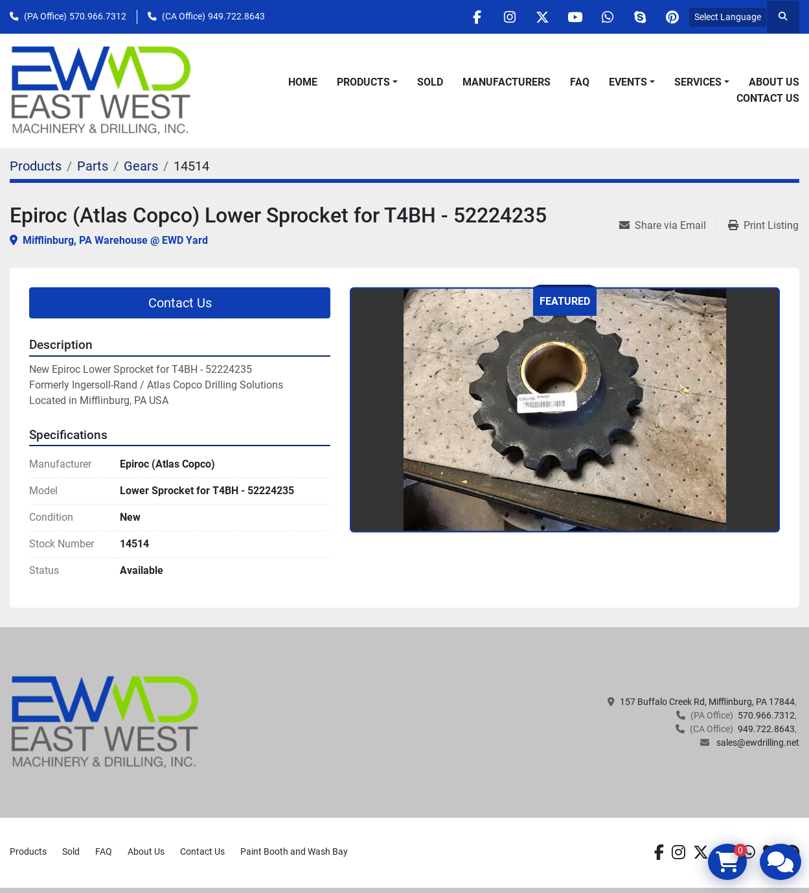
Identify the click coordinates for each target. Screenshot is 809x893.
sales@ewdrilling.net (756, 742)
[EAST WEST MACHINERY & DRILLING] (105, 722)
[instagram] (507, 17)
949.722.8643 (236, 16)
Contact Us (767, 98)
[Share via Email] (668, 225)
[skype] (639, 17)
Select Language (727, 17)
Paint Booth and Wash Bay (294, 851)
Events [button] (628, 82)
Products (363, 82)
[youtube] (573, 17)
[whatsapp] (606, 17)
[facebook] (474, 17)
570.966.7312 (97, 16)
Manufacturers (506, 82)
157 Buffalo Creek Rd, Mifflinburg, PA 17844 (707, 702)
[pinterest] (672, 17)
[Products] (36, 166)
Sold (430, 82)
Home (302, 82)
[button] (367, 82)
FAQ (579, 82)
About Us (774, 82)
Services (698, 82)
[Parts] (92, 166)
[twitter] (540, 17)
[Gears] (141, 166)
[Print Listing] (763, 225)
